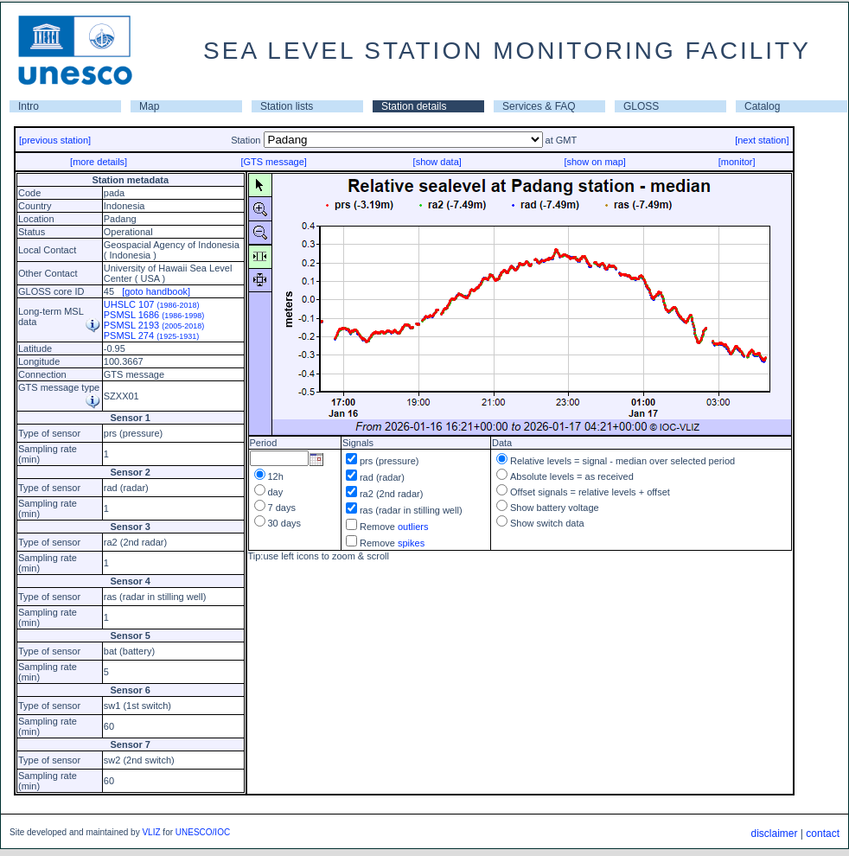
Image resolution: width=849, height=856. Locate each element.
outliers (413, 526)
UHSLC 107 (152, 304)
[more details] (98, 162)
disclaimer (773, 833)
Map (149, 106)
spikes (411, 543)
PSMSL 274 (151, 335)
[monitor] (737, 162)
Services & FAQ (539, 106)
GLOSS (641, 106)
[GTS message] (273, 162)
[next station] (761, 140)
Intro (28, 106)
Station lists (286, 106)
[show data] (437, 162)
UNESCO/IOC (203, 832)
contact (822, 833)
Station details (413, 106)
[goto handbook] (156, 291)
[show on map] (595, 162)
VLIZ (151, 832)
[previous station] (55, 140)
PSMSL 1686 (154, 315)
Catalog (762, 106)
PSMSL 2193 (154, 325)
